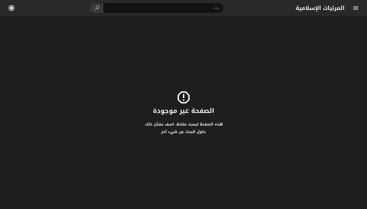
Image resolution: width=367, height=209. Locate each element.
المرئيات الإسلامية (320, 8)
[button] (96, 8)
